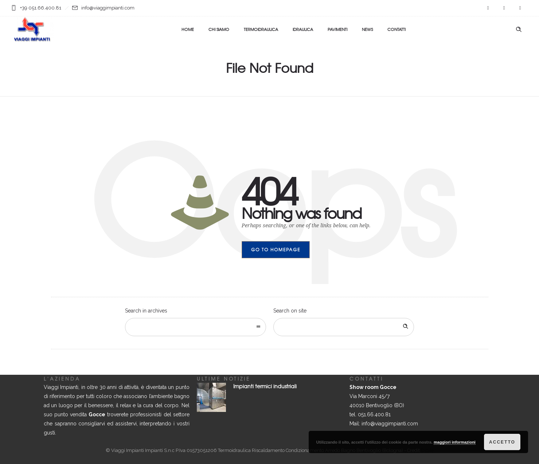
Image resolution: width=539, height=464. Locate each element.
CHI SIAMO (218, 29)
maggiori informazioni (455, 442)
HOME (187, 29)
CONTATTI (396, 29)
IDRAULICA (303, 29)
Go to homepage (275, 249)
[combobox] (195, 327)
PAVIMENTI (337, 29)
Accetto (502, 442)
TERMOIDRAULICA (261, 29)
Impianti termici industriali (265, 386)
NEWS (367, 29)
